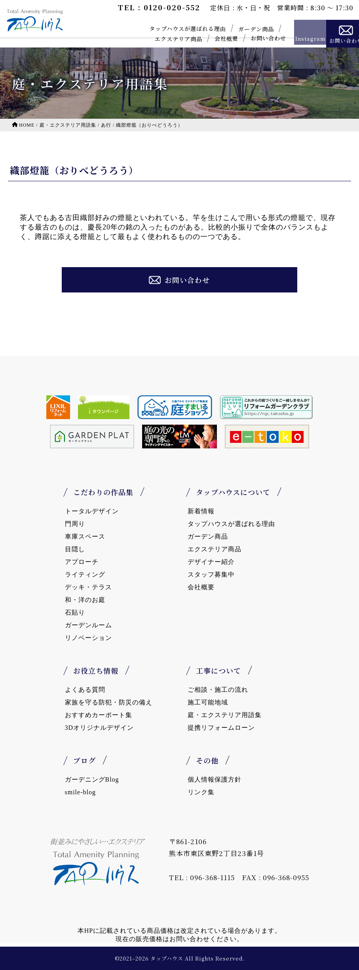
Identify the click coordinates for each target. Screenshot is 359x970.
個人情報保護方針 (214, 779)
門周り (75, 523)
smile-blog (80, 792)
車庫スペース (85, 536)
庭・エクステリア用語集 (225, 715)
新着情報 (201, 511)
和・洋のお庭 (85, 599)
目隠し (75, 549)
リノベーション (88, 637)
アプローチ (82, 561)
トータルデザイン (92, 511)
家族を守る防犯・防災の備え (108, 702)
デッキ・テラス (88, 587)
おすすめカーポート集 (98, 715)
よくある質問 (85, 689)
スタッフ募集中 (211, 574)
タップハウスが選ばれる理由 (173, 28)
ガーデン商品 (241, 29)
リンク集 (201, 792)
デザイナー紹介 (211, 561)
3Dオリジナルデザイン (99, 727)
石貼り (75, 612)
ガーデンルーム (88, 625)
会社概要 (212, 38)
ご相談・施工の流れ (218, 689)
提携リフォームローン (221, 727)
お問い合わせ (254, 38)
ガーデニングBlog (92, 779)
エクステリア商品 (164, 39)
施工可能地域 (208, 702)
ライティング (85, 574)
